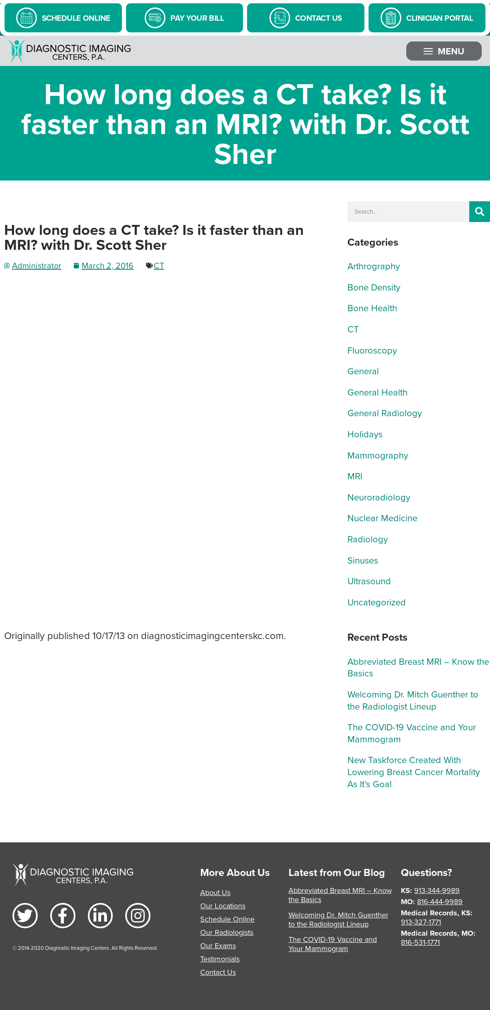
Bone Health (372, 307)
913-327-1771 (421, 922)
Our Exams (218, 945)
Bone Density (373, 287)
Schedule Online (227, 919)
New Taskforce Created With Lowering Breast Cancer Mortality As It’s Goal (413, 771)
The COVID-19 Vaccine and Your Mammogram (411, 732)
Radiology (367, 538)
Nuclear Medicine (382, 517)
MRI (354, 475)
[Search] (479, 211)
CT (159, 265)
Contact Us (218, 972)
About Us (215, 892)
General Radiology (384, 412)
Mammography (377, 455)
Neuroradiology (378, 496)
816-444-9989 (440, 901)
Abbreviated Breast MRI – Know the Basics (418, 667)
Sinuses (362, 560)
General (363, 370)
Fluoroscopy (372, 350)
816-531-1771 (420, 942)
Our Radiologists (226, 932)
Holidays (365, 433)
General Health (377, 391)
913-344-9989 (437, 890)
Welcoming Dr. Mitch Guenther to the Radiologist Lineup (412, 700)
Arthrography (373, 265)
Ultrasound (369, 580)
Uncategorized (376, 601)
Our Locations (222, 905)
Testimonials (220, 959)
